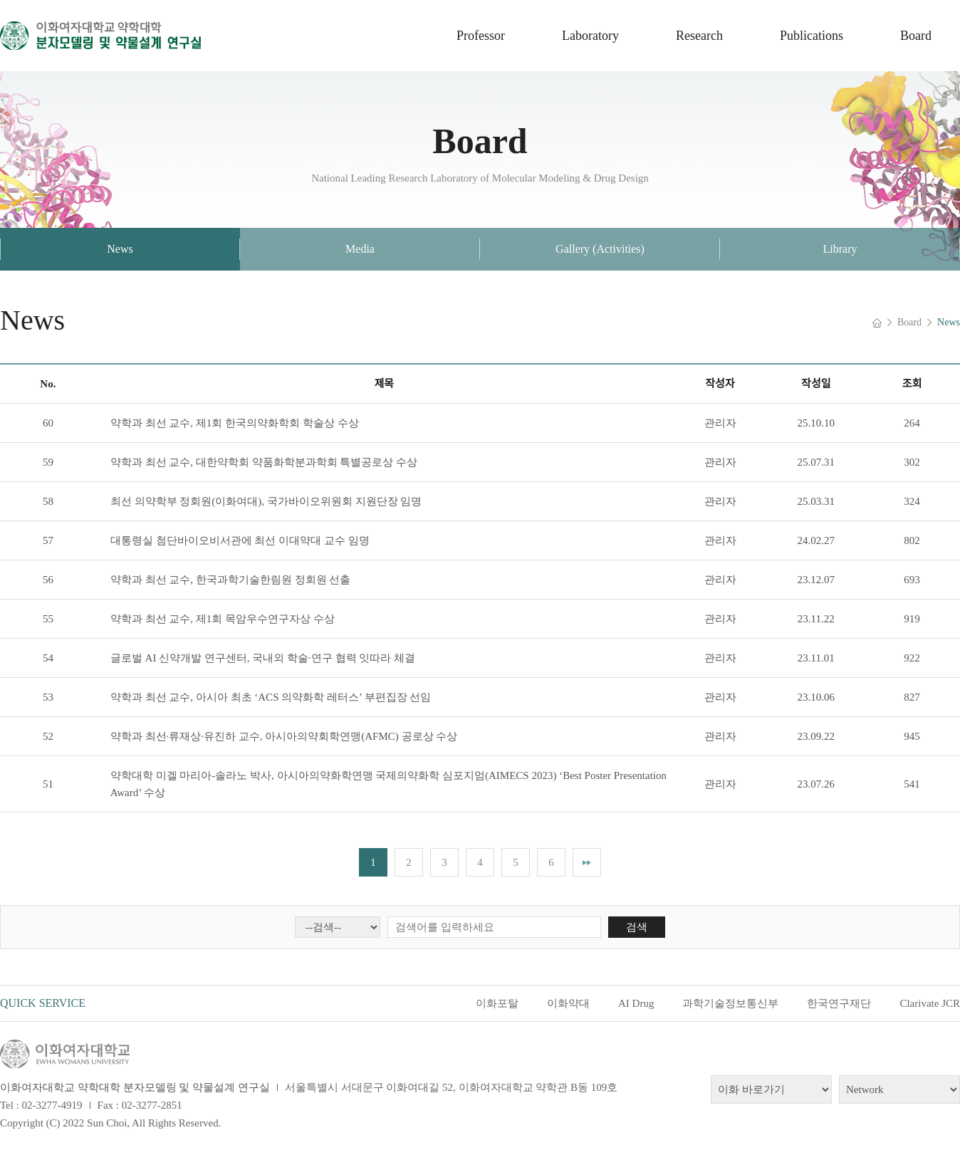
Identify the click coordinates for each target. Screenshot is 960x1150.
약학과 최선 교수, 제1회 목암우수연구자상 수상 (222, 618)
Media (360, 249)
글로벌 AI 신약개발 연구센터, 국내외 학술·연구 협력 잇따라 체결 (262, 658)
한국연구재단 (839, 1003)
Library (840, 249)
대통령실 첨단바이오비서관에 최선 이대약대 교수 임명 (240, 540)
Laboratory (590, 35)
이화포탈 (497, 1003)
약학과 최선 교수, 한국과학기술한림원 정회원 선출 (230, 579)
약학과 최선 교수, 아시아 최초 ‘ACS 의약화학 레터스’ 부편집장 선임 (271, 697)
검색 (636, 927)
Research (699, 35)
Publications (811, 35)
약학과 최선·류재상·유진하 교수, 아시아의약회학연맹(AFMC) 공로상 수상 (284, 736)
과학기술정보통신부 (730, 1003)
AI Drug (636, 1003)
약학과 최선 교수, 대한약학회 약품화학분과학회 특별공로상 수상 (263, 462)
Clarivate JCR (929, 1003)
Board (916, 35)
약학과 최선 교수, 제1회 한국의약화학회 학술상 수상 (234, 423)
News (119, 249)
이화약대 (568, 1003)
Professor (480, 35)
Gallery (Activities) (600, 249)
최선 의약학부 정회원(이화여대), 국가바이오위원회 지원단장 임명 (266, 501)
